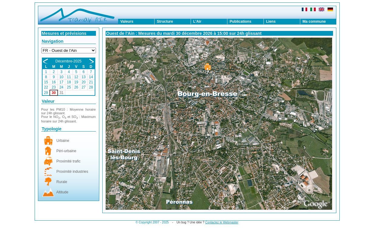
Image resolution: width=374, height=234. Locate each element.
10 (61, 77)
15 (46, 82)
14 (91, 77)
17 (61, 82)
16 (54, 82)
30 (54, 93)
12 (76, 77)
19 (76, 82)
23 (54, 87)
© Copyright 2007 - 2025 (152, 222)
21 (91, 82)
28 (91, 87)
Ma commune (314, 21)
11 (69, 77)
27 (84, 87)
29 (46, 93)
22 (46, 87)
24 (61, 87)
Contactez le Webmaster (221, 222)
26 (76, 87)
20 (84, 82)
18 (69, 82)
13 (84, 77)
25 (69, 87)
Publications (240, 21)
